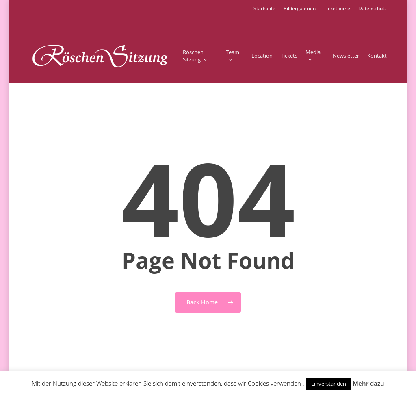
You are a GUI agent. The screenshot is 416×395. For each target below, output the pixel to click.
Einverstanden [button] (328, 383)
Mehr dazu (368, 383)
